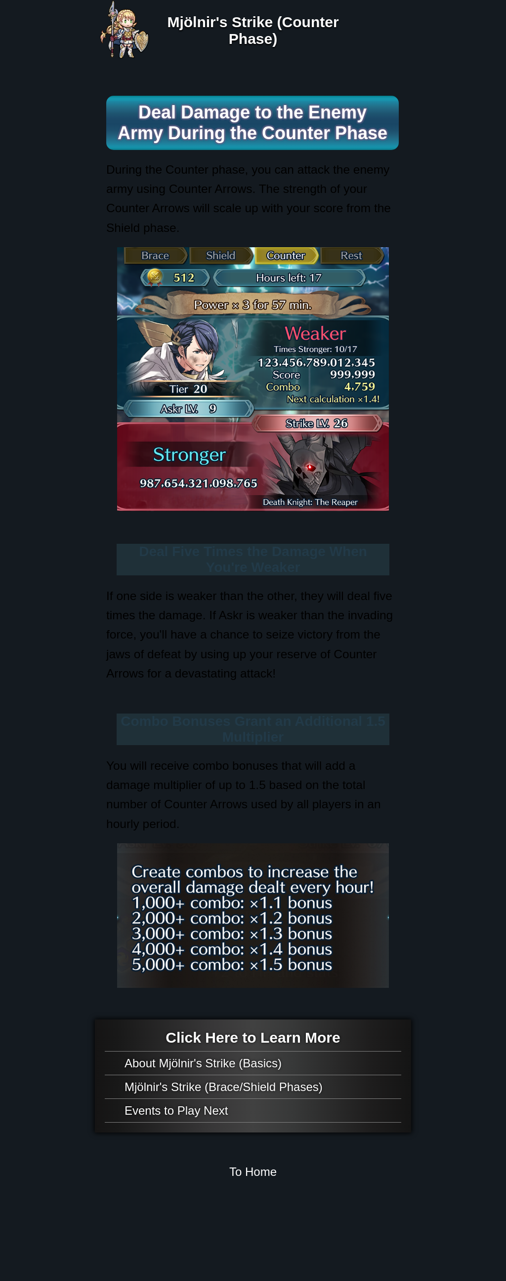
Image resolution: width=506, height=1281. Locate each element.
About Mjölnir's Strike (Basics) (203, 1063)
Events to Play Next (176, 1110)
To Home (253, 1171)
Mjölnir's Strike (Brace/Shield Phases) (224, 1086)
